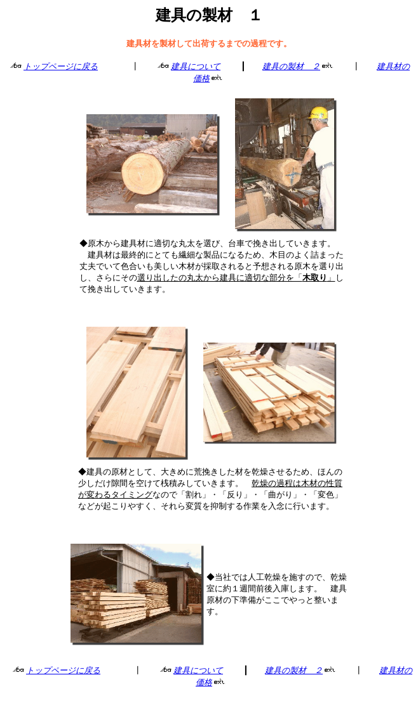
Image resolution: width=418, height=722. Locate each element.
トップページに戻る (61, 66)
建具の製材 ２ (291, 66)
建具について (195, 66)
